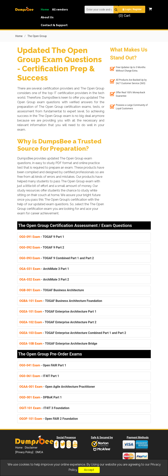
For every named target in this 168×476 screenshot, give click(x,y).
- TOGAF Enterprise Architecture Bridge (58, 343)
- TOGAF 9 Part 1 (41, 236)
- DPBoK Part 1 (40, 397)
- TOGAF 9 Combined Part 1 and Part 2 (56, 258)
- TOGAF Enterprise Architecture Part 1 (57, 311)
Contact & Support (54, 25)
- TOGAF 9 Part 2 (41, 247)
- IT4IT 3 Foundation (44, 408)
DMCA (39, 451)
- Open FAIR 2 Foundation (48, 418)
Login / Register (132, 9)
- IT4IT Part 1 (39, 376)
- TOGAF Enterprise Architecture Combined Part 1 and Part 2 (72, 332)
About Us (47, 17)
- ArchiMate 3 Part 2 (44, 279)
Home (45, 9)
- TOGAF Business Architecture (51, 290)
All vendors (60, 9)
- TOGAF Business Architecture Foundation (60, 300)
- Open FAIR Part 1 (42, 365)
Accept (89, 470)
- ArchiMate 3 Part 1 (44, 268)
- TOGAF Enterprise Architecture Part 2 (57, 322)
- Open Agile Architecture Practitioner (57, 386)
